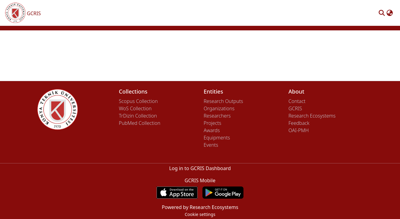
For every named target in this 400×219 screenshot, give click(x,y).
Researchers (217, 115)
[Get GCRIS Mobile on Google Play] (222, 192)
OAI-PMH (298, 130)
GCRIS (295, 108)
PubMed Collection (139, 123)
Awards (212, 130)
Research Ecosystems (312, 115)
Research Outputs (223, 101)
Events (211, 145)
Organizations (219, 108)
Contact (296, 101)
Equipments (217, 137)
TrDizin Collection (138, 115)
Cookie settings (200, 214)
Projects (212, 123)
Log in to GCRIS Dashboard (200, 168)
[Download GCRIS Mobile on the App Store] (177, 192)
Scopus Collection (138, 101)
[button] (382, 13)
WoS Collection (135, 108)
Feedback (298, 123)
